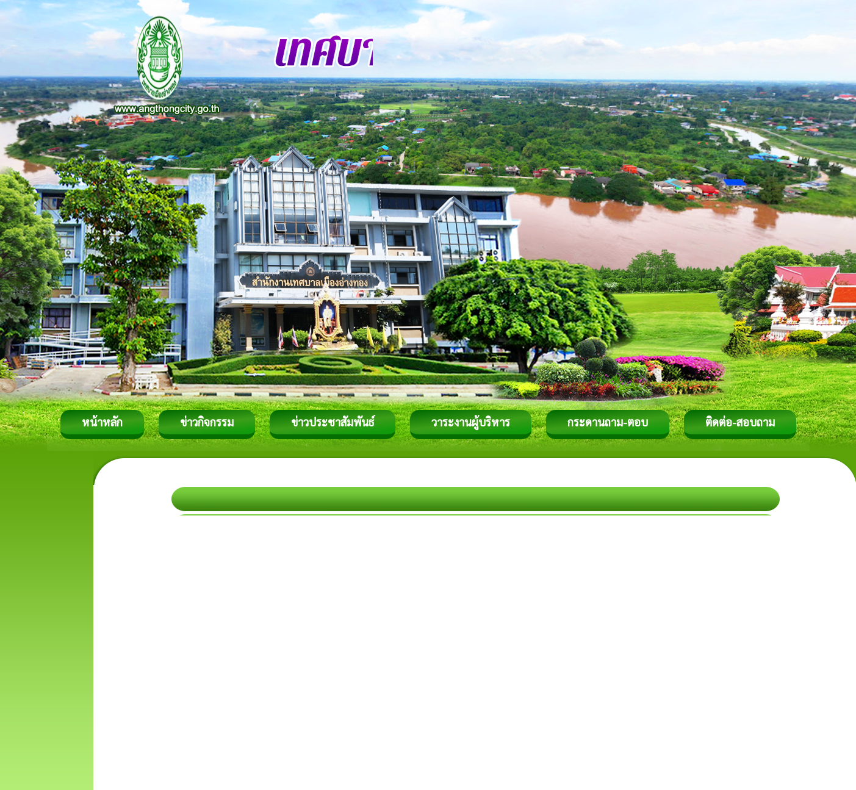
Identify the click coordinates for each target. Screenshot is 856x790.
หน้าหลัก (102, 422)
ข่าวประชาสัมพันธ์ (332, 422)
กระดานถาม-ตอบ (607, 422)
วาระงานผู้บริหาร (470, 422)
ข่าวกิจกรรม (207, 422)
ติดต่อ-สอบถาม (740, 422)
